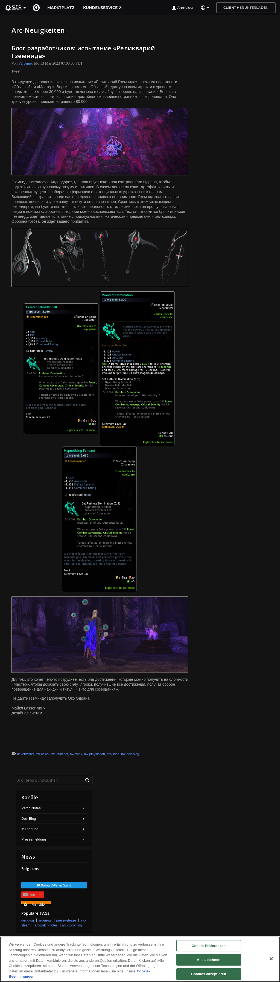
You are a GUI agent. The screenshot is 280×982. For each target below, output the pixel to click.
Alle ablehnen (208, 960)
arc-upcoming (72, 925)
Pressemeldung (33, 839)
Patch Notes (31, 808)
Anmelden (183, 7)
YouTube (32, 895)
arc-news (45, 920)
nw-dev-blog (130, 754)
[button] (15, 7)
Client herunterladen (246, 7)
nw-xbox (76, 754)
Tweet (15, 71)
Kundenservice (102, 7)
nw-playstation (94, 754)
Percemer (26, 63)
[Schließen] (271, 959)
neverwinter (25, 754)
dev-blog (113, 754)
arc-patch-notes (46, 925)
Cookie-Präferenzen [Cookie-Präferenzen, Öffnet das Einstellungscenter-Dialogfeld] (209, 946)
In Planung (29, 829)
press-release (66, 920)
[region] (140, 959)
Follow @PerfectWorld (56, 885)
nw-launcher (59, 754)
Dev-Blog (28, 818)
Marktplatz (60, 7)
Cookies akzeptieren (208, 974)
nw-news (42, 754)
